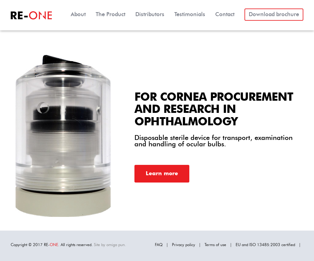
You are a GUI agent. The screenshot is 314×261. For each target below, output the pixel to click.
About (78, 14)
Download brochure (274, 14)
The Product (110, 14)
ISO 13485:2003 (264, 245)
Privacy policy (183, 245)
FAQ (158, 245)
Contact (224, 14)
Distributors (149, 14)
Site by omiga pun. (110, 245)
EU (238, 245)
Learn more (162, 173)
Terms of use (215, 245)
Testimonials (189, 14)
